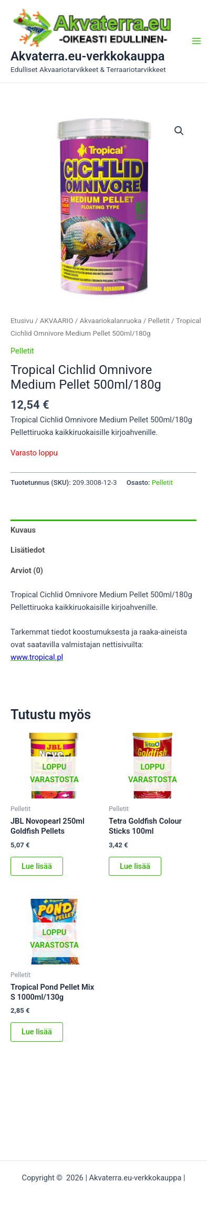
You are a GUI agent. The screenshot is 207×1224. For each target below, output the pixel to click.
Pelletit (159, 321)
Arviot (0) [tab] (27, 570)
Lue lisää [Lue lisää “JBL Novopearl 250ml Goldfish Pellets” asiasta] (37, 866)
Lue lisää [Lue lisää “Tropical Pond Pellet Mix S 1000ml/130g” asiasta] (37, 1031)
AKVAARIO (57, 321)
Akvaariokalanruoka (111, 321)
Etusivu (22, 321)
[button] (179, 130)
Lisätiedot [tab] (28, 550)
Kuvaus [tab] (23, 530)
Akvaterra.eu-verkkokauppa (88, 56)
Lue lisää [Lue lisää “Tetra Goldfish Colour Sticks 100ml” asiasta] (135, 866)
